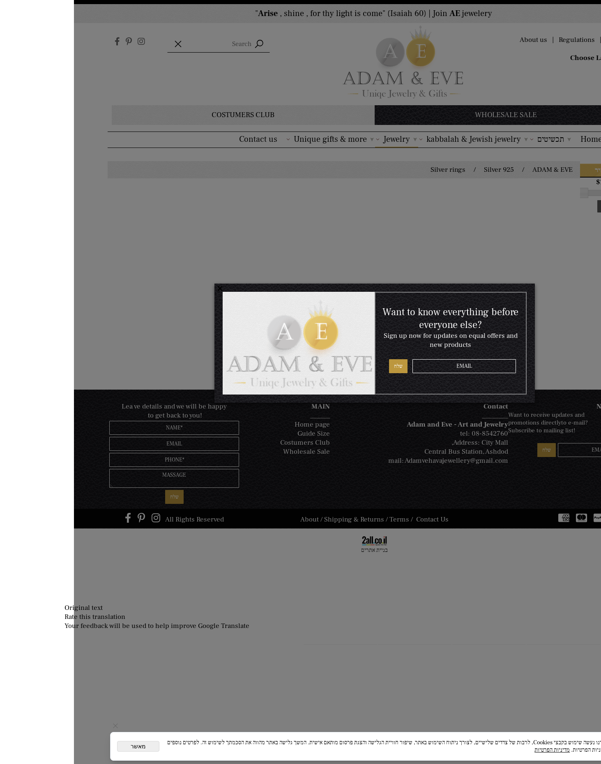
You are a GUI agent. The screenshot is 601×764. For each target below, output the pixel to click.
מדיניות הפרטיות (478, 750)
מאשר (64, 746)
